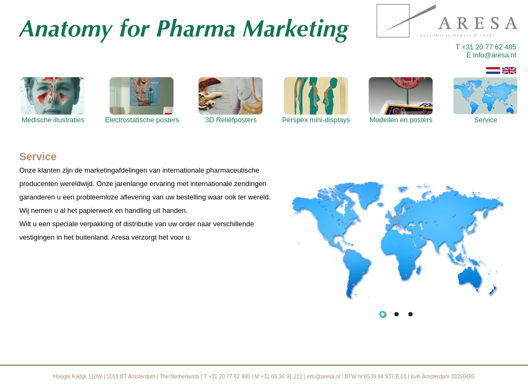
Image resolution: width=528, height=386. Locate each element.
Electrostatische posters (142, 116)
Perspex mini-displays (316, 116)
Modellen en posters (401, 116)
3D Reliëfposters (231, 116)
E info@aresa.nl (491, 55)
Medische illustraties (52, 116)
